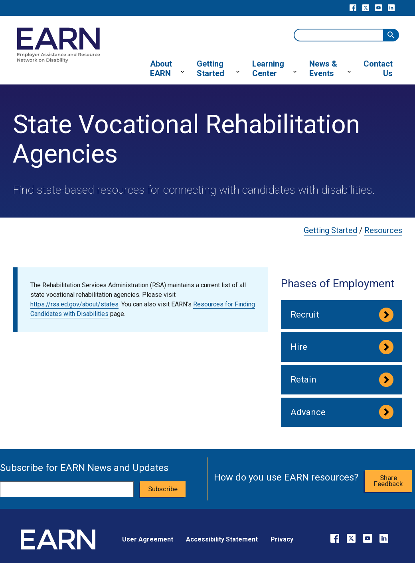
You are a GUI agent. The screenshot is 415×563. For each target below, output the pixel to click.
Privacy (282, 539)
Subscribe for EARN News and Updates (84, 467)
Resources (383, 230)
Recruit (304, 314)
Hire (298, 346)
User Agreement (147, 539)
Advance (308, 412)
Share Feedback (388, 481)
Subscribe (163, 489)
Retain (303, 379)
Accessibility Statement (222, 539)
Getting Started (330, 230)
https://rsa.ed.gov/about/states (74, 304)
